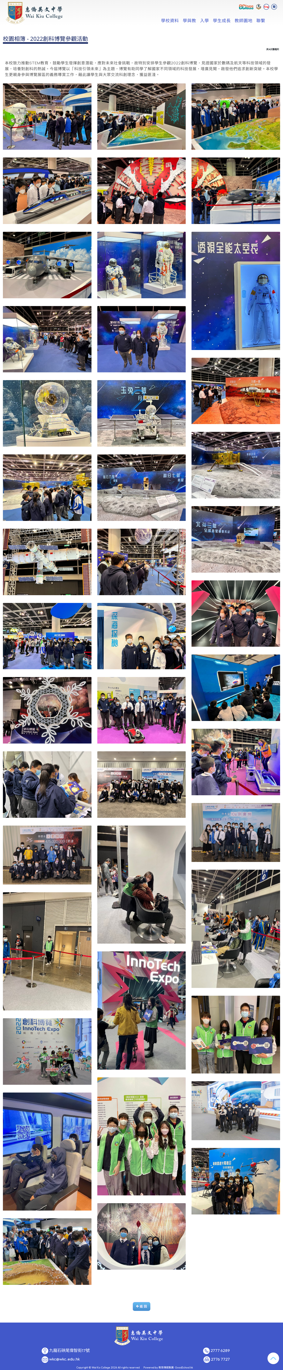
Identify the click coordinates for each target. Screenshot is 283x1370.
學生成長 (222, 20)
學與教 (189, 20)
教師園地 (244, 20)
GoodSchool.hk (184, 1367)
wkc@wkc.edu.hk (64, 1359)
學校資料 (170, 20)
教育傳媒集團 (166, 1367)
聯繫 (260, 20)
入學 (204, 20)
